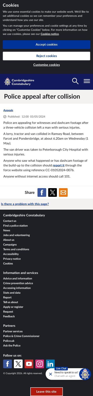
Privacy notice (12, 259)
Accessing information (17, 288)
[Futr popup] (58, 373)
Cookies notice (50, 34)
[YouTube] (29, 364)
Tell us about (10, 302)
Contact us (9, 221)
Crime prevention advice (18, 283)
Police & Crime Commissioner (21, 336)
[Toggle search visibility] (75, 81)
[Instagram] (39, 364)
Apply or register (13, 307)
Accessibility (11, 254)
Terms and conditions (16, 249)
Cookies (8, 263)
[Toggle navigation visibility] (86, 81)
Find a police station (15, 225)
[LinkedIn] (50, 364)
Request (8, 311)
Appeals (8, 110)
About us (8, 240)
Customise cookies (46, 64)
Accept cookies (47, 44)
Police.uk (8, 341)
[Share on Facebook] (41, 192)
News (6, 230)
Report (7, 297)
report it (58, 165)
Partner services (13, 331)
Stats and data (11, 292)
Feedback (9, 316)
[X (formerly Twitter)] (18, 364)
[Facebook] (7, 364)
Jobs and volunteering (16, 235)
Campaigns (10, 244)
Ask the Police (11, 345)
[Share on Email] (63, 192)
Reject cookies (46, 56)
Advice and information (17, 278)
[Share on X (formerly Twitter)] (52, 192)
